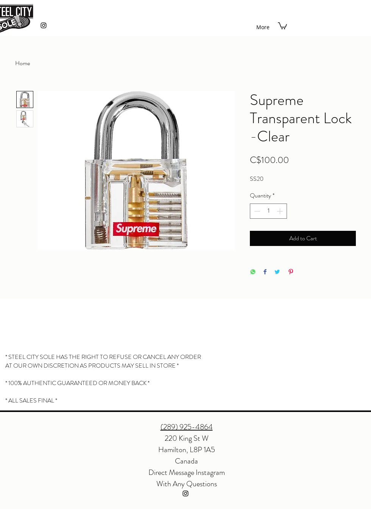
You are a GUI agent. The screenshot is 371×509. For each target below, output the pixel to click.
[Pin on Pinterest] (291, 272)
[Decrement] (256, 211)
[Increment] (280, 211)
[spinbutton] (268, 211)
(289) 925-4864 (187, 426)
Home (22, 63)
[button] (282, 25)
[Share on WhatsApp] (253, 272)
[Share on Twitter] (277, 272)
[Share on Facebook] (265, 272)
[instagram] (43, 25)
